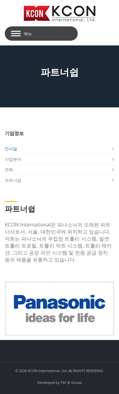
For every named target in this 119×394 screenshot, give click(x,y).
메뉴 (28, 34)
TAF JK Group (71, 382)
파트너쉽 (13, 180)
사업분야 (13, 159)
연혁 (9, 170)
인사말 (11, 149)
